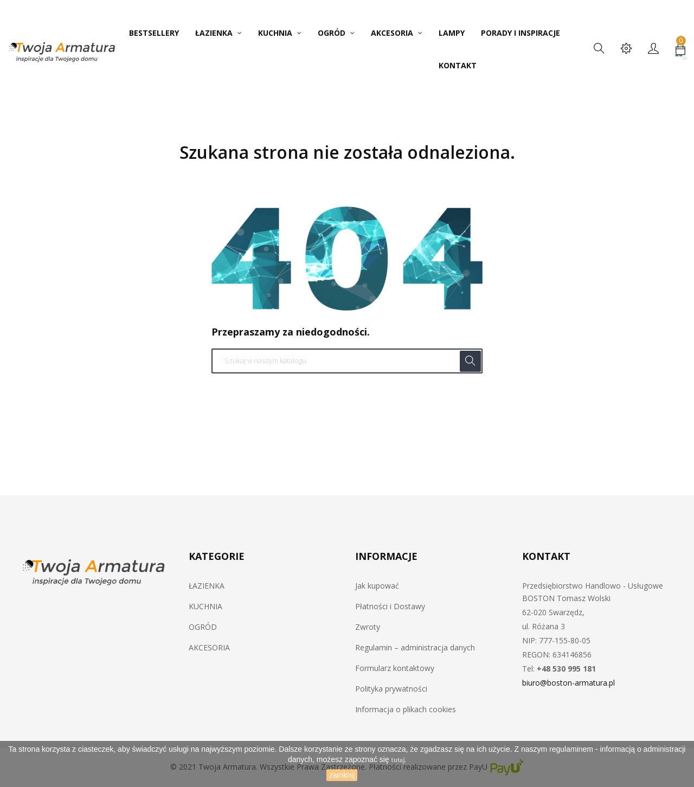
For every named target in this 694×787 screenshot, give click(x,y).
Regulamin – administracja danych (415, 647)
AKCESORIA (209, 647)
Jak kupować (377, 585)
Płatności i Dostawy (390, 606)
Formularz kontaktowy (394, 668)
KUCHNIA (205, 606)
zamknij (342, 775)
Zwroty (367, 627)
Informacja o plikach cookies (405, 709)
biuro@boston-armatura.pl (568, 683)
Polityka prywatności (391, 688)
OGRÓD (203, 627)
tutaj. (399, 760)
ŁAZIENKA (206, 585)
